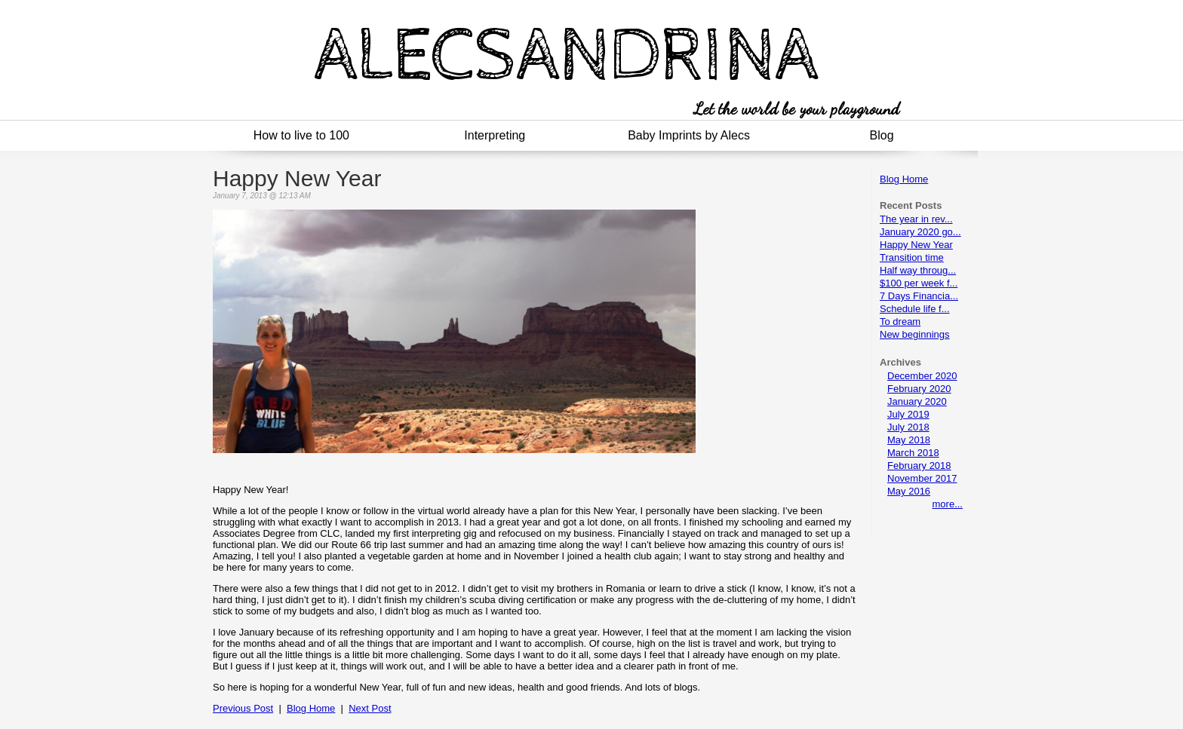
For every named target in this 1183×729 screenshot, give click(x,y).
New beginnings (915, 334)
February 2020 (919, 388)
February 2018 (919, 465)
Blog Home (904, 179)
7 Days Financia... (919, 296)
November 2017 (922, 478)
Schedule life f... (915, 308)
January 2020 (917, 401)
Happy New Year (916, 244)
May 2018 (908, 440)
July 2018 (908, 427)
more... (948, 504)
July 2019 (908, 414)
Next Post (370, 708)
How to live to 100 (301, 135)
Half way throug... (918, 270)
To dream (900, 321)
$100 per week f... (918, 283)
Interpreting (494, 135)
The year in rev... (916, 219)
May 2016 (908, 491)
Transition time (912, 257)
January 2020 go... (920, 231)
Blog (882, 135)
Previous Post (243, 708)
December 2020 (922, 375)
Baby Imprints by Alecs (689, 135)
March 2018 (913, 452)
